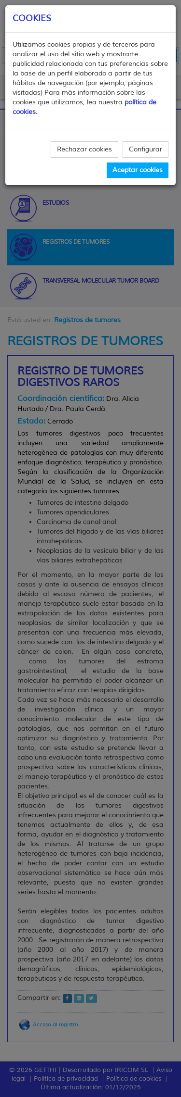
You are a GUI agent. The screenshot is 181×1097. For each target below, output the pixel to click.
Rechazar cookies (84, 149)
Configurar (145, 149)
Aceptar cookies (137, 170)
